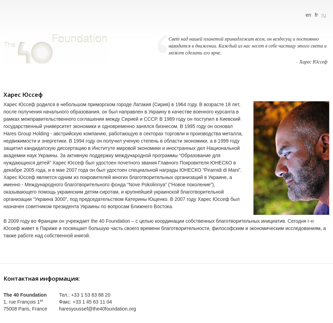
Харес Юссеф (313, 62)
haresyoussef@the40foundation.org (97, 309)
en (308, 14)
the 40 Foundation (110, 221)
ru (324, 14)
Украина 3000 (50, 199)
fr (316, 14)
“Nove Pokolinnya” (146, 184)
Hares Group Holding (26, 133)
